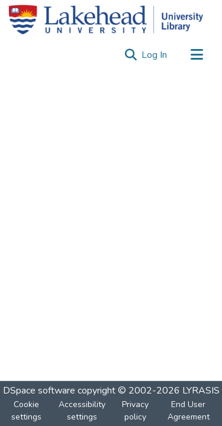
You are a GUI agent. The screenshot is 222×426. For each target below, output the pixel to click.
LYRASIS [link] (201, 390)
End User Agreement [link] (189, 410)
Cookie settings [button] (26, 410)
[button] (130, 55)
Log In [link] (154, 54)
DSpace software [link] (39, 390)
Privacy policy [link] (135, 410)
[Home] (106, 19)
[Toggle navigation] (196, 55)
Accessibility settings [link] (82, 410)
